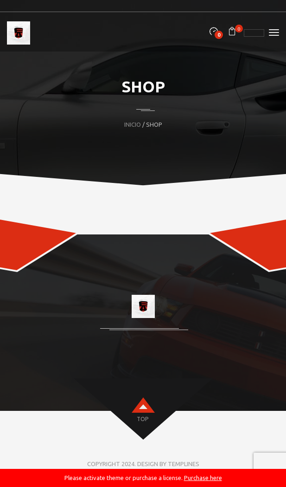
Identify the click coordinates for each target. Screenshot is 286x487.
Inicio (132, 124)
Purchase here (203, 477)
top (142, 419)
